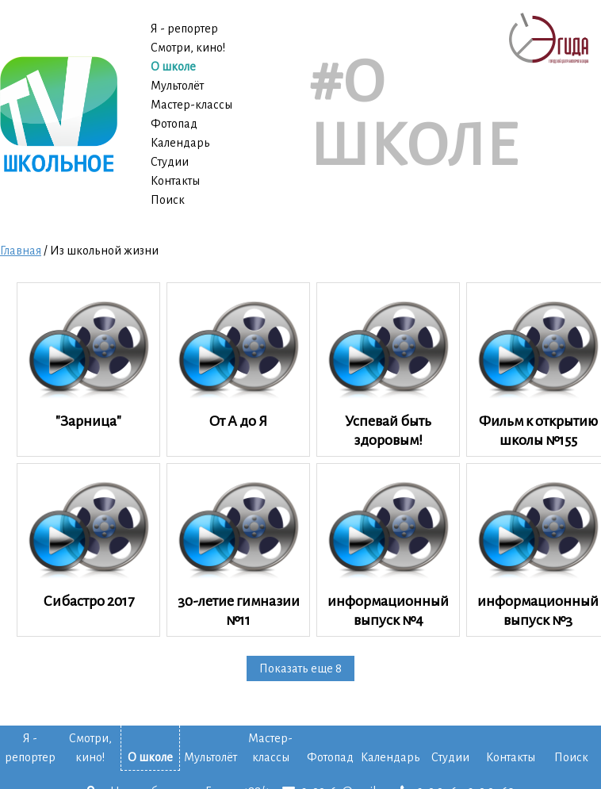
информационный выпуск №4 (388, 549)
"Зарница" (88, 359)
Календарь (180, 142)
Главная (20, 250)
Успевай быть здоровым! (388, 368)
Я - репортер (184, 28)
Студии (170, 161)
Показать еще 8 (300, 668)
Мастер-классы (191, 104)
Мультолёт (177, 85)
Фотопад (174, 123)
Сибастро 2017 (88, 540)
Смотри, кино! (188, 47)
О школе (173, 66)
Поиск (168, 199)
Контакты (175, 180)
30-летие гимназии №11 (238, 549)
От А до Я (238, 359)
